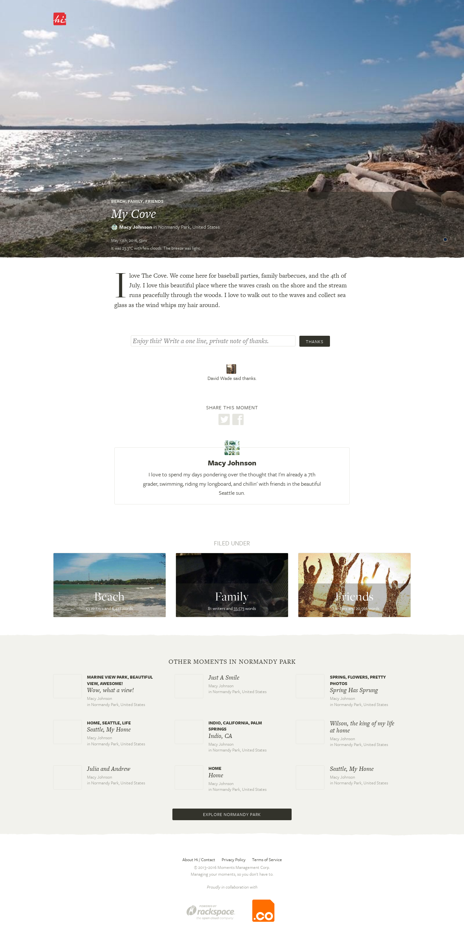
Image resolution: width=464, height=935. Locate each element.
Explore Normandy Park (232, 814)
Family (135, 201)
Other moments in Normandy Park (232, 662)
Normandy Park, (189, 226)
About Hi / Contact (198, 859)
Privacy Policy (234, 859)
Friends (154, 201)
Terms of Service (267, 859)
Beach (118, 201)
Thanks (315, 341)
